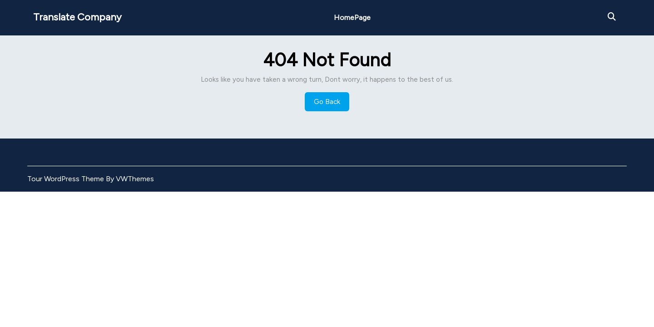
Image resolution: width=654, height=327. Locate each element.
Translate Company (77, 17)
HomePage (352, 17)
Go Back (331, 104)
